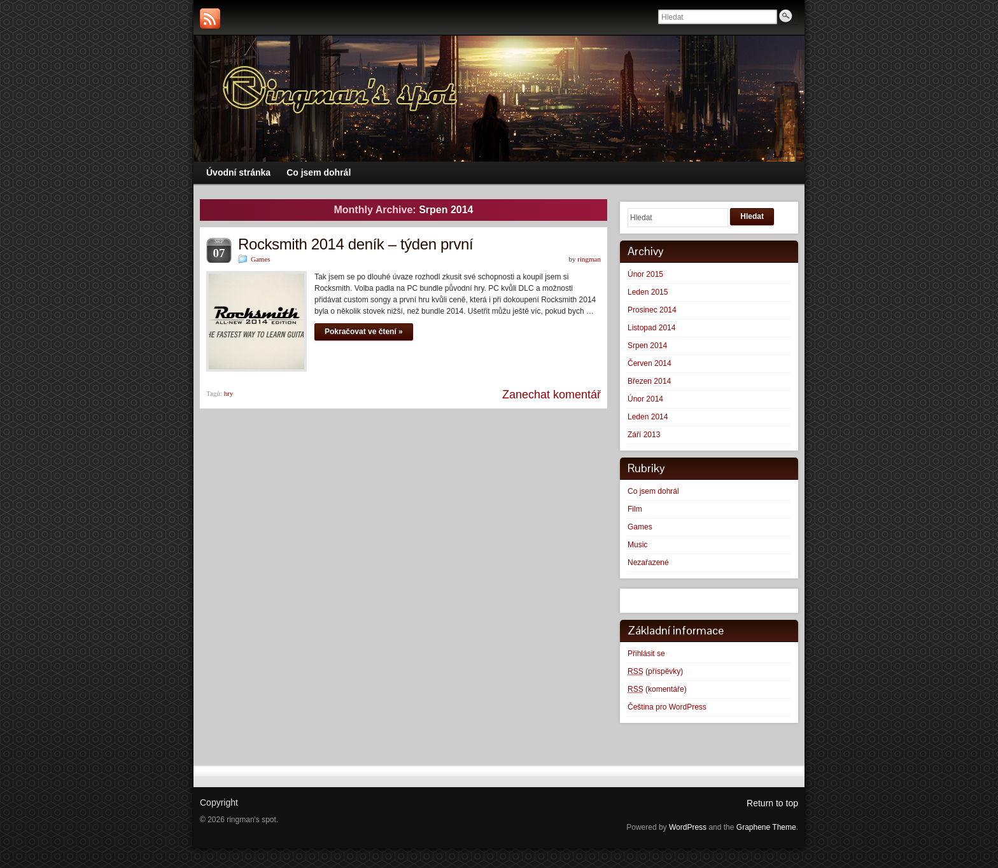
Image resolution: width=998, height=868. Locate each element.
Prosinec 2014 (652, 309)
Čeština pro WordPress (667, 707)
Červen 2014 (649, 363)
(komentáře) (657, 689)
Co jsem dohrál (653, 491)
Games (261, 259)
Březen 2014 (649, 381)
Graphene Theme (766, 827)
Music (637, 544)
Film (635, 509)
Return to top (772, 803)
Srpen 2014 (647, 345)
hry (229, 393)
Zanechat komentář (551, 394)
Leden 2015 (648, 292)
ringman (589, 259)
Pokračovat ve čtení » (364, 331)
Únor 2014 (645, 399)
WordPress (687, 827)
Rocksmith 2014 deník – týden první (355, 244)
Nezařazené (648, 562)
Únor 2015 (645, 274)
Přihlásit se (646, 653)
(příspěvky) (655, 671)
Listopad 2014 (651, 327)
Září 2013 (644, 434)
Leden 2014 (648, 416)
